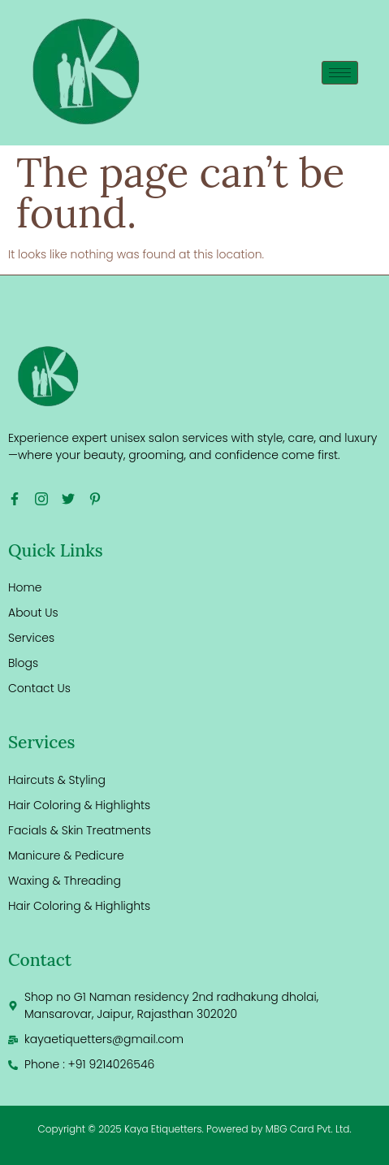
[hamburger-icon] (340, 72)
